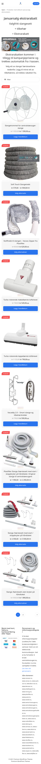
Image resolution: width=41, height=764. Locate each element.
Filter (7, 79)
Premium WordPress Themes (23, 759)
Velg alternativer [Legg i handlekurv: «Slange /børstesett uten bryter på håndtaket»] (20, 603)
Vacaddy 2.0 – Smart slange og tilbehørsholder (20, 413)
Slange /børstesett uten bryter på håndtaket (20, 593)
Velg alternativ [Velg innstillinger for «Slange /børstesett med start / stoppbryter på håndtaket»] (20, 544)
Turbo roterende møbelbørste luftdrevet (20, 299)
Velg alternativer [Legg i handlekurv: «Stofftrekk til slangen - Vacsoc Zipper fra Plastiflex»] (20, 252)
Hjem (3, 10)
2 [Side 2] (23, 615)
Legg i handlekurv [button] (20, 137)
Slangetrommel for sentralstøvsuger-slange (20, 126)
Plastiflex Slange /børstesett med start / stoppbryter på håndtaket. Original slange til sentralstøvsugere (20, 474)
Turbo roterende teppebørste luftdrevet (20, 356)
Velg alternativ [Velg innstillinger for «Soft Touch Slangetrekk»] (20, 193)
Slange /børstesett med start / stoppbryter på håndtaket (20, 534)
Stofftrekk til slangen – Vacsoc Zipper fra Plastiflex (20, 242)
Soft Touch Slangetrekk (20, 184)
